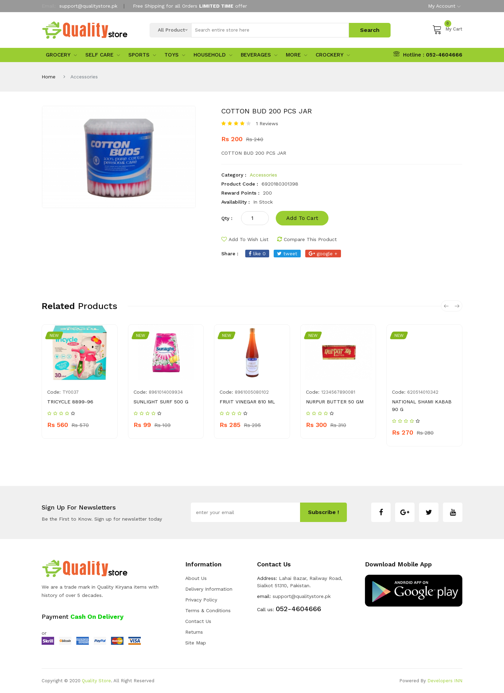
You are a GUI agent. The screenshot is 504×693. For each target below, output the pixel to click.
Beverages (259, 55)
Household (213, 55)
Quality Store (96, 680)
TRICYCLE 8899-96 (70, 401)
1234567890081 (338, 392)
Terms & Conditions (208, 610)
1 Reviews (267, 123)
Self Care (102, 55)
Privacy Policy (201, 599)
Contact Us (198, 621)
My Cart (447, 29)
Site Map (195, 642)
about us (196, 578)
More (296, 55)
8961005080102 (252, 392)
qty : (226, 218)
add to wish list (244, 239)
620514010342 (422, 392)
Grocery (61, 55)
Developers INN (444, 680)
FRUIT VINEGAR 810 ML (247, 401)
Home (48, 76)
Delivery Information (208, 589)
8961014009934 (166, 392)
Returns (194, 632)
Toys (174, 55)
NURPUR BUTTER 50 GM (335, 401)
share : (229, 253)
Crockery (333, 55)
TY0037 (70, 392)
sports (142, 55)
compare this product (307, 239)
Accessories (263, 175)
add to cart (302, 218)
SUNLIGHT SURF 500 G (161, 401)
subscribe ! (323, 512)
